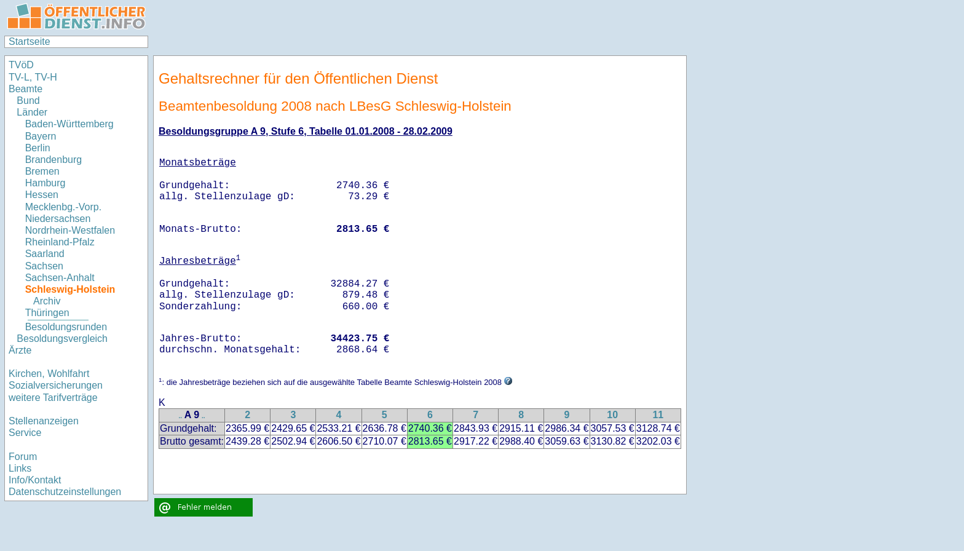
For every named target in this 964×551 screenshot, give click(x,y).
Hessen (41, 194)
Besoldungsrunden (66, 327)
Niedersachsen (58, 218)
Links (20, 468)
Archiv (46, 301)
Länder (32, 112)
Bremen (42, 171)
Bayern (41, 136)
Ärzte (20, 350)
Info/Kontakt (35, 480)
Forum (23, 456)
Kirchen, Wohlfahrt (49, 373)
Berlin (37, 148)
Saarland (45, 253)
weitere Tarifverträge (53, 397)
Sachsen (44, 266)
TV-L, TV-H (33, 77)
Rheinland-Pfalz (60, 242)
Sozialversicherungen (56, 385)
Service (25, 432)
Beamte (25, 89)
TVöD (21, 65)
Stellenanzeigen (44, 421)
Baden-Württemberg (69, 124)
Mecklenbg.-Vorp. (63, 207)
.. (181, 416)
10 (612, 415)
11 (657, 415)
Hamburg (45, 183)
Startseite (29, 41)
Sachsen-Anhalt (60, 277)
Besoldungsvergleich (62, 338)
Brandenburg (53, 159)
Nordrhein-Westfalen (70, 230)
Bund (28, 100)
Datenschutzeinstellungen (65, 491)
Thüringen (47, 312)
